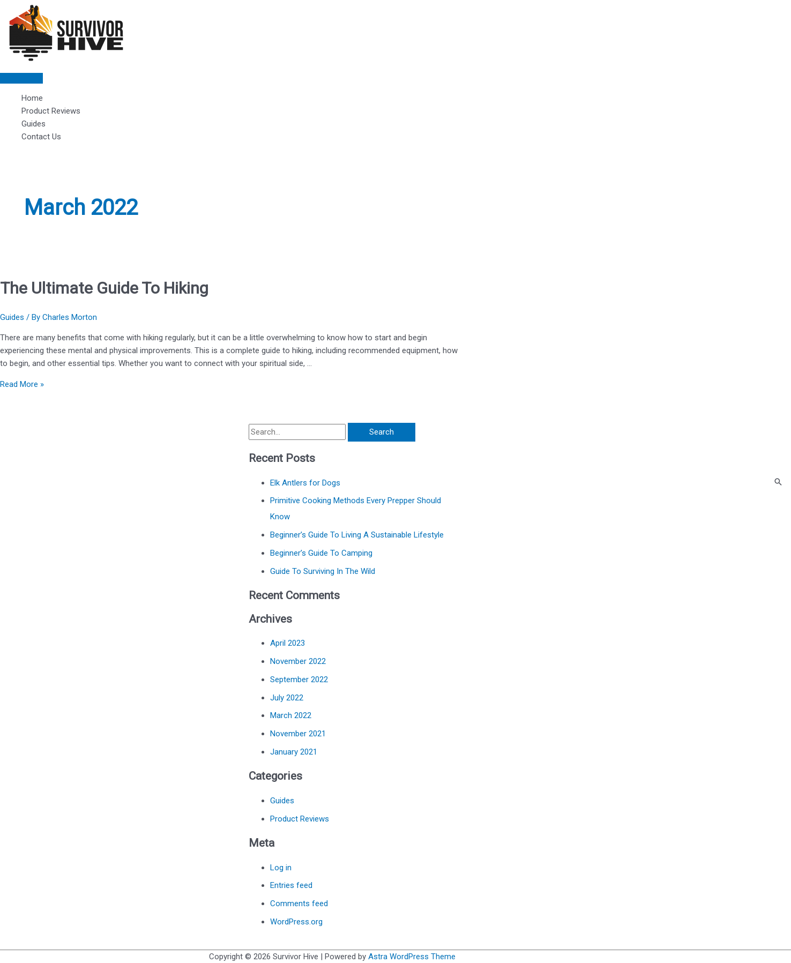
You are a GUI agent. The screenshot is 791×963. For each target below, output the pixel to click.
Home (32, 98)
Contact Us (41, 136)
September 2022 (299, 679)
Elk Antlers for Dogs (305, 483)
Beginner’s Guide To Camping (321, 553)
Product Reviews (50, 111)
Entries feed (291, 885)
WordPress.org (296, 922)
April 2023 (287, 643)
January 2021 (293, 752)
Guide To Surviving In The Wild (322, 571)
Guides (33, 124)
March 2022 (290, 715)
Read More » (22, 384)
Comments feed (299, 903)
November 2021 (298, 733)
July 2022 (286, 698)
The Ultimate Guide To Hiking (104, 288)
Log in (281, 867)
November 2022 (298, 661)
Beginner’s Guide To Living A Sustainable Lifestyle (357, 535)
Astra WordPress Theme (412, 956)
